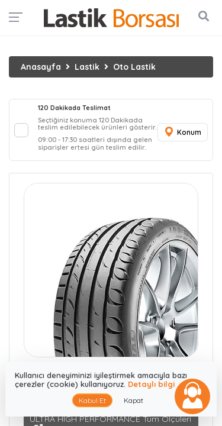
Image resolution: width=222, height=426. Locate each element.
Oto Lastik (134, 67)
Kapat (133, 400)
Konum (182, 132)
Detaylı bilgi (151, 384)
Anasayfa (41, 67)
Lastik (87, 67)
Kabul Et (92, 400)
